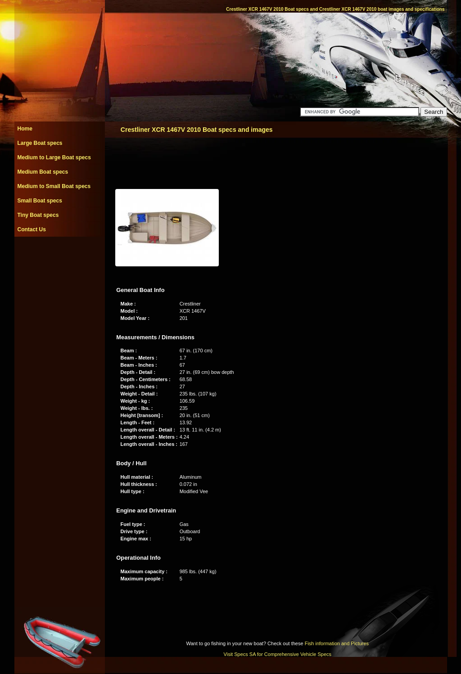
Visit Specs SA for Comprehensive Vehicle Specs (277, 654)
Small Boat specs (40, 201)
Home (25, 129)
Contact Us (32, 229)
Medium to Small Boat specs (54, 186)
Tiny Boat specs (38, 215)
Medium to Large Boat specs (54, 157)
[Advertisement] (59, 257)
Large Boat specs (40, 143)
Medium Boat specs (43, 172)
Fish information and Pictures (337, 643)
